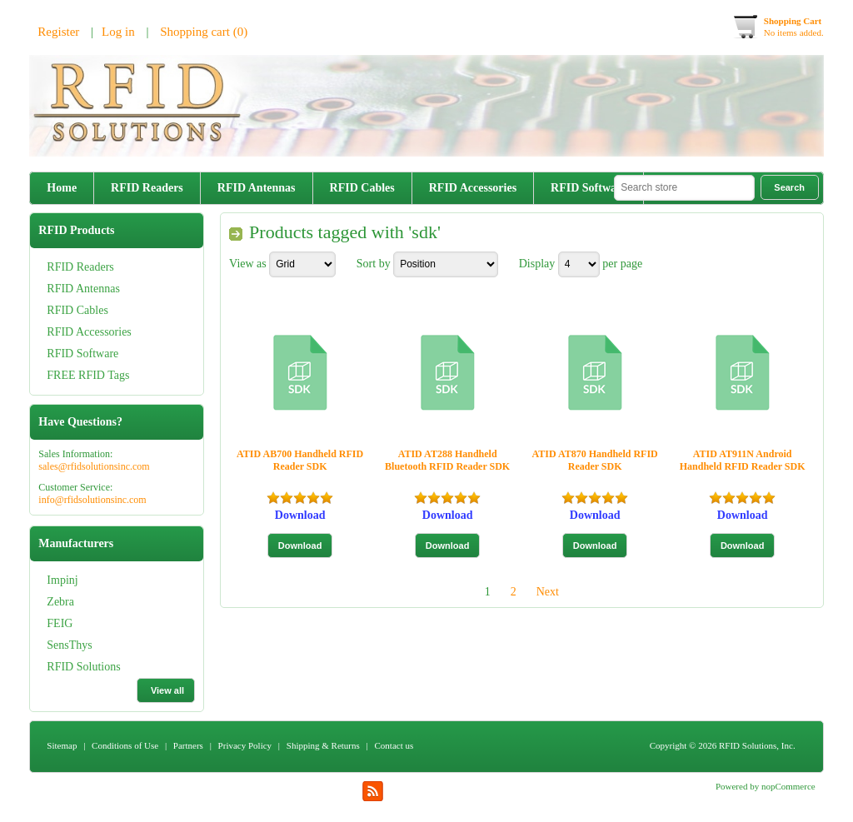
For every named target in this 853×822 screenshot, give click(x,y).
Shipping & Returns (323, 745)
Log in (118, 31)
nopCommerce (788, 786)
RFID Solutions (83, 666)
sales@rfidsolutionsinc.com (93, 466)
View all (167, 690)
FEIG (59, 623)
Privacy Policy (245, 745)
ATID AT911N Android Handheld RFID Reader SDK (743, 460)
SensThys (69, 645)
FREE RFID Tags (88, 375)
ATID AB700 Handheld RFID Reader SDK (300, 460)
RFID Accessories (472, 188)
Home (62, 188)
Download (300, 515)
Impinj (62, 580)
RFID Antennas (256, 188)
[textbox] (684, 188)
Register (58, 31)
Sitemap (62, 745)
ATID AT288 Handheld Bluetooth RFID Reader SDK (447, 460)
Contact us (394, 745)
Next (547, 591)
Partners (188, 745)
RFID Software (588, 188)
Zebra (60, 601)
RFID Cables (362, 188)
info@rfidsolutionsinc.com (92, 500)
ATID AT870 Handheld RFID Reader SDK (595, 460)
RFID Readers (147, 188)
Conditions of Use (125, 745)
